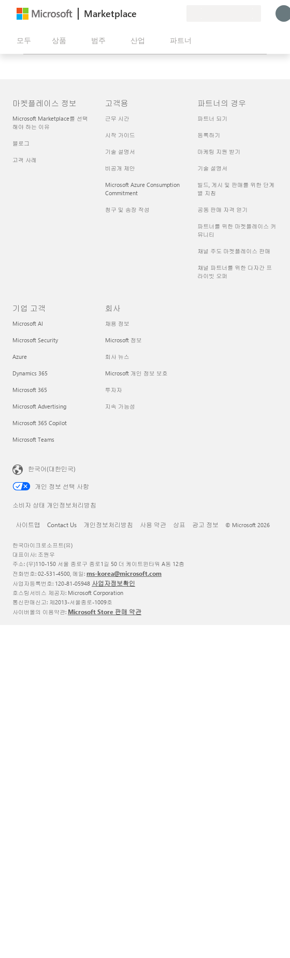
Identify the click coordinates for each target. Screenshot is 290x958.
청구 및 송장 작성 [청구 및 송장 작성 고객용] (127, 209)
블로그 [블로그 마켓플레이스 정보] (21, 143)
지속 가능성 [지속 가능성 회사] (120, 406)
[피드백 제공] (141, 13)
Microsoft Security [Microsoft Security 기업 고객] (35, 340)
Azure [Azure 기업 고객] (19, 356)
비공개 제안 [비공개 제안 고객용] (120, 168)
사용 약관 (153, 524)
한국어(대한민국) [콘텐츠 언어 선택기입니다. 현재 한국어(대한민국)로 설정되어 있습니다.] (52, 469)
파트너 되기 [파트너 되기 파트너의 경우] (212, 118)
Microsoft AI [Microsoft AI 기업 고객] (27, 323)
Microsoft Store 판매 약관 (104, 611)
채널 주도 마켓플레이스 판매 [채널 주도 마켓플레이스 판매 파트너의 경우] (233, 251)
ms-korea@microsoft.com (124, 573)
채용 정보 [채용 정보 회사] (117, 323)
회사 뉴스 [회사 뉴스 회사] (117, 356)
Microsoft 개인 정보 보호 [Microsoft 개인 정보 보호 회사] (136, 373)
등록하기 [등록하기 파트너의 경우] (208, 135)
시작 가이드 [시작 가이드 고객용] (120, 135)
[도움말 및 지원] (153, 13)
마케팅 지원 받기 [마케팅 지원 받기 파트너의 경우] (218, 151)
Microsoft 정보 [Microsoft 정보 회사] (123, 340)
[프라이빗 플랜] (178, 13)
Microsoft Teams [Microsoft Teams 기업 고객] (33, 439)
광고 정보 (205, 524)
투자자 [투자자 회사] (113, 390)
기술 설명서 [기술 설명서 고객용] (120, 151)
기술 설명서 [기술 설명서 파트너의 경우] (212, 168)
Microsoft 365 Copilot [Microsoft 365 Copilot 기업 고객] (39, 423)
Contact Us (62, 524)
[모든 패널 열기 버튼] (21, 40)
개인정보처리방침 (108, 524)
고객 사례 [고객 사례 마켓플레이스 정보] (24, 160)
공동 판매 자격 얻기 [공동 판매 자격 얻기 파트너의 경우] (222, 209)
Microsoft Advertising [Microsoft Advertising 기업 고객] (39, 406)
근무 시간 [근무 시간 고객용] (117, 118)
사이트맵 (28, 524)
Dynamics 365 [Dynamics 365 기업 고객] (30, 373)
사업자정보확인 (113, 583)
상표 (179, 524)
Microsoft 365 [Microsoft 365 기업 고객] (29, 390)
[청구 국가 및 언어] (223, 13)
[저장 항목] (166, 13)
